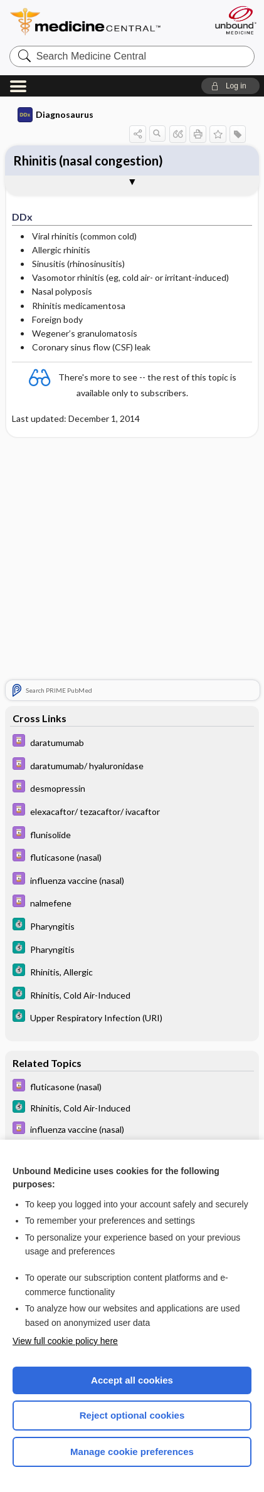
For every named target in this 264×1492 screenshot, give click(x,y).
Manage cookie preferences (132, 1451)
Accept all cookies (132, 1380)
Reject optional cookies (132, 1415)
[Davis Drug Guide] (131, 742)
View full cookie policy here (65, 1341)
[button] (230, 86)
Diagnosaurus (55, 114)
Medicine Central (108, 22)
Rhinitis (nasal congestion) (88, 160)
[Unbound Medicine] (235, 20)
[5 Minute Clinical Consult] (131, 925)
